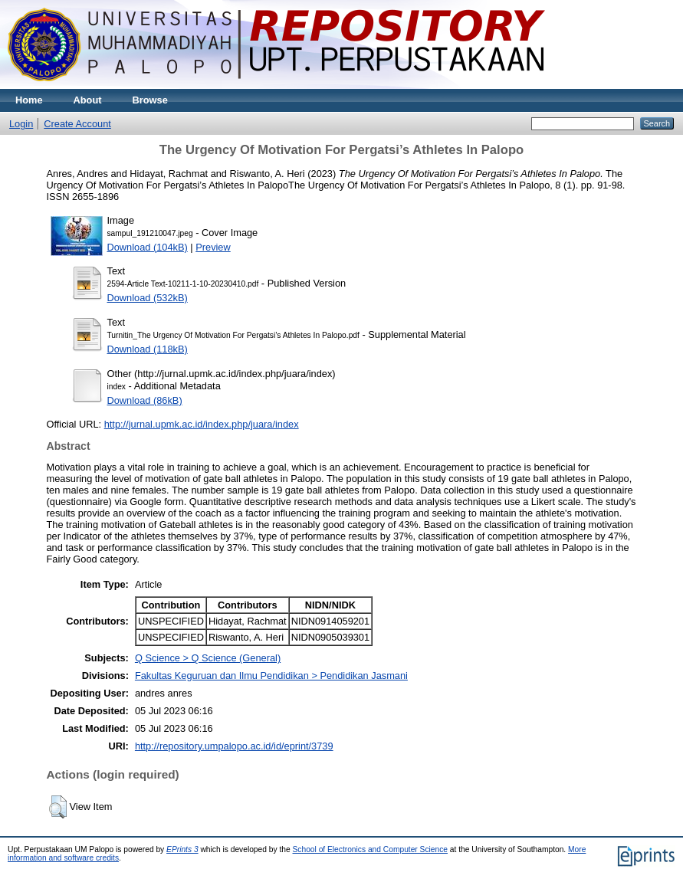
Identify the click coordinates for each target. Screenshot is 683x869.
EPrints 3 (182, 849)
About (88, 100)
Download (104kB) (147, 247)
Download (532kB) (147, 297)
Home (29, 100)
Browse (150, 100)
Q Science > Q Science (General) (208, 658)
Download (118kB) (147, 349)
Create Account (77, 124)
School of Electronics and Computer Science (370, 849)
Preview (213, 247)
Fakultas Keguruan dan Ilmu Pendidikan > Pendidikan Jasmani (271, 675)
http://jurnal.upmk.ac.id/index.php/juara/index (201, 424)
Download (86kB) (144, 400)
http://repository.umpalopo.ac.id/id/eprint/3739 (234, 746)
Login (21, 124)
